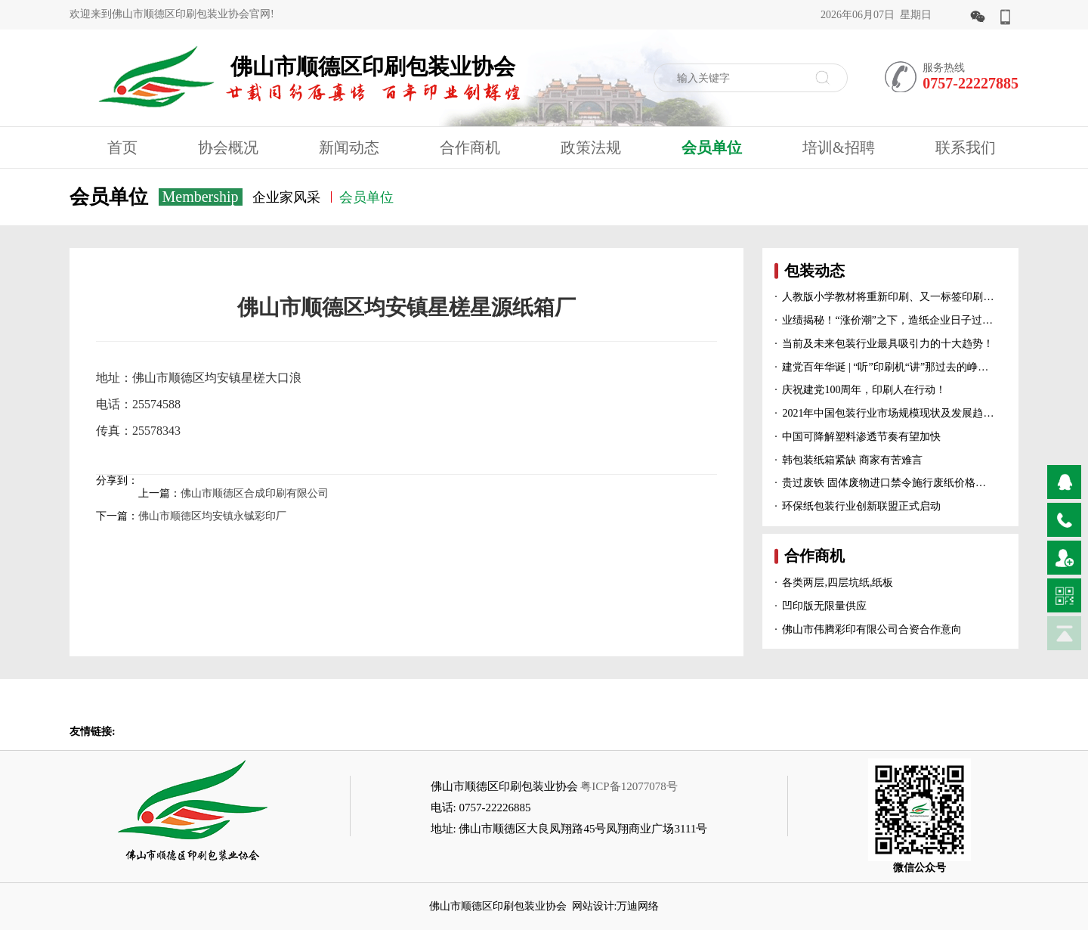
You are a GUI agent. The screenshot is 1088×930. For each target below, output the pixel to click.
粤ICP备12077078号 (628, 786)
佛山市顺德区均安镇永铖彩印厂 (212, 516)
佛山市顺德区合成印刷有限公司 (255, 493)
